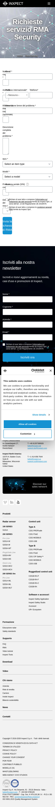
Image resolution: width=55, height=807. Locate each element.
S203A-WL (7, 584)
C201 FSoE (33, 534)
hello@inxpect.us (34, 459)
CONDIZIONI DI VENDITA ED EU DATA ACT (20, 743)
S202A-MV (7, 555)
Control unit (34, 521)
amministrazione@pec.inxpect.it (27, 797)
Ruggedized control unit (40, 571)
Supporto (7, 638)
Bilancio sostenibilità (10, 700)
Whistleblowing (11, 771)
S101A (5, 530)
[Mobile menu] (49, 3)
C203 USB (33, 541)
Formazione (8, 622)
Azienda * (7, 319)
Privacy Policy (10, 750)
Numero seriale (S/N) (15, 184)
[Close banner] (51, 371)
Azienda (6, 686)
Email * (9, 71)
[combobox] (17, 95)
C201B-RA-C (34, 583)
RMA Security (31, 56)
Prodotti (7, 514)
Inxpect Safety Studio (37, 603)
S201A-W (6, 541)
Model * (6, 171)
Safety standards (9, 631)
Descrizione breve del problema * (21, 105)
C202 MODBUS (35, 538)
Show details (39, 414)
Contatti (6, 716)
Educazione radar (9, 628)
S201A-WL (7, 581)
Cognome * (8, 307)
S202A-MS (7, 559)
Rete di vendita (8, 690)
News (5, 707)
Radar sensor (9, 521)
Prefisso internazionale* (16, 90)
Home (20, 56)
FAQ (4, 644)
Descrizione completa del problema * (8, 131)
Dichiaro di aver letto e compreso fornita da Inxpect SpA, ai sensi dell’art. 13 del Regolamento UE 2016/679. (30, 201)
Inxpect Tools (8, 655)
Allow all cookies (27, 424)
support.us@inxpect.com (37, 461)
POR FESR (7, 761)
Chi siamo (7, 680)
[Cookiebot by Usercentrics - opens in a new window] (32, 371)
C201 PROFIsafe (35, 531)
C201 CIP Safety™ (36, 557)
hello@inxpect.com (10, 792)
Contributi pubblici (12, 764)
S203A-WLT (7, 588)
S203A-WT (7, 548)
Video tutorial (8, 651)
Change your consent (14, 757)
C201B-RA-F (34, 580)
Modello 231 (9, 768)
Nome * (6, 294)
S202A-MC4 (7, 570)
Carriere (6, 693)
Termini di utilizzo (11, 747)
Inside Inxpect (8, 697)
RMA (5, 648)
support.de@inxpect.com (37, 448)
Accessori (32, 606)
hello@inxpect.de (34, 446)
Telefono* (34, 90)
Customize (27, 433)
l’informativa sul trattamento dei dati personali (28, 200)
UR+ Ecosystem (35, 610)
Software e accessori (39, 594)
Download (7, 662)
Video (5, 671)
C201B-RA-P (34, 576)
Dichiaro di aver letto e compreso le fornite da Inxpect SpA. (30, 208)
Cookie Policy (9, 754)
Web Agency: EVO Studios (15, 775)
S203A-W (6, 545)
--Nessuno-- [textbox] (13, 95)
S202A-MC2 (7, 566)
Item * (5, 159)
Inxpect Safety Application (39, 599)
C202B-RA (33, 587)
